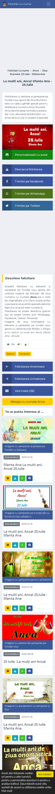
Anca (36, 70)
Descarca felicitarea (22, 169)
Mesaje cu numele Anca (27, 401)
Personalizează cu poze (25, 155)
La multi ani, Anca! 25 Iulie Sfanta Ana (24, 726)
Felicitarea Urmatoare (23, 379)
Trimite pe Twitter (21, 206)
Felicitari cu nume (18, 70)
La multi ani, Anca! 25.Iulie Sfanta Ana (24, 533)
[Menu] (48, 4)
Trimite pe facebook (22, 181)
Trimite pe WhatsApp (23, 193)
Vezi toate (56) (18, 391)
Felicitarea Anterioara (23, 366)
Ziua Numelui (12, 457)
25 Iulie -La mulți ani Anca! (25, 661)
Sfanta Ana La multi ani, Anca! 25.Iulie (23, 467)
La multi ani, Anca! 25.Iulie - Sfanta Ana (25, 596)
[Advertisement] (27, 37)
